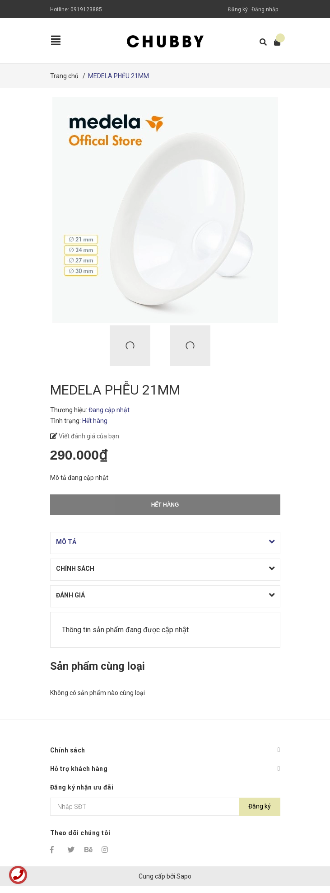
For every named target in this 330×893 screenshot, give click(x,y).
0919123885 (86, 9)
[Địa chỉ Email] (165, 807)
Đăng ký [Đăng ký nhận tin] (259, 806)
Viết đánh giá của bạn (88, 436)
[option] (135, 345)
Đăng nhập (264, 9)
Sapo (184, 876)
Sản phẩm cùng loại (97, 666)
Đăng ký (238, 9)
